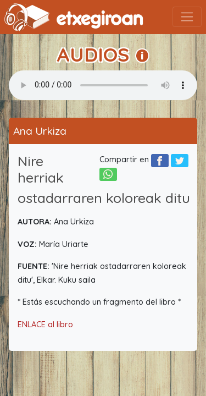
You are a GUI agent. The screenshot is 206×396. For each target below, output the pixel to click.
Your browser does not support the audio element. (103, 85)
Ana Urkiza (39, 131)
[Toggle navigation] (187, 17)
